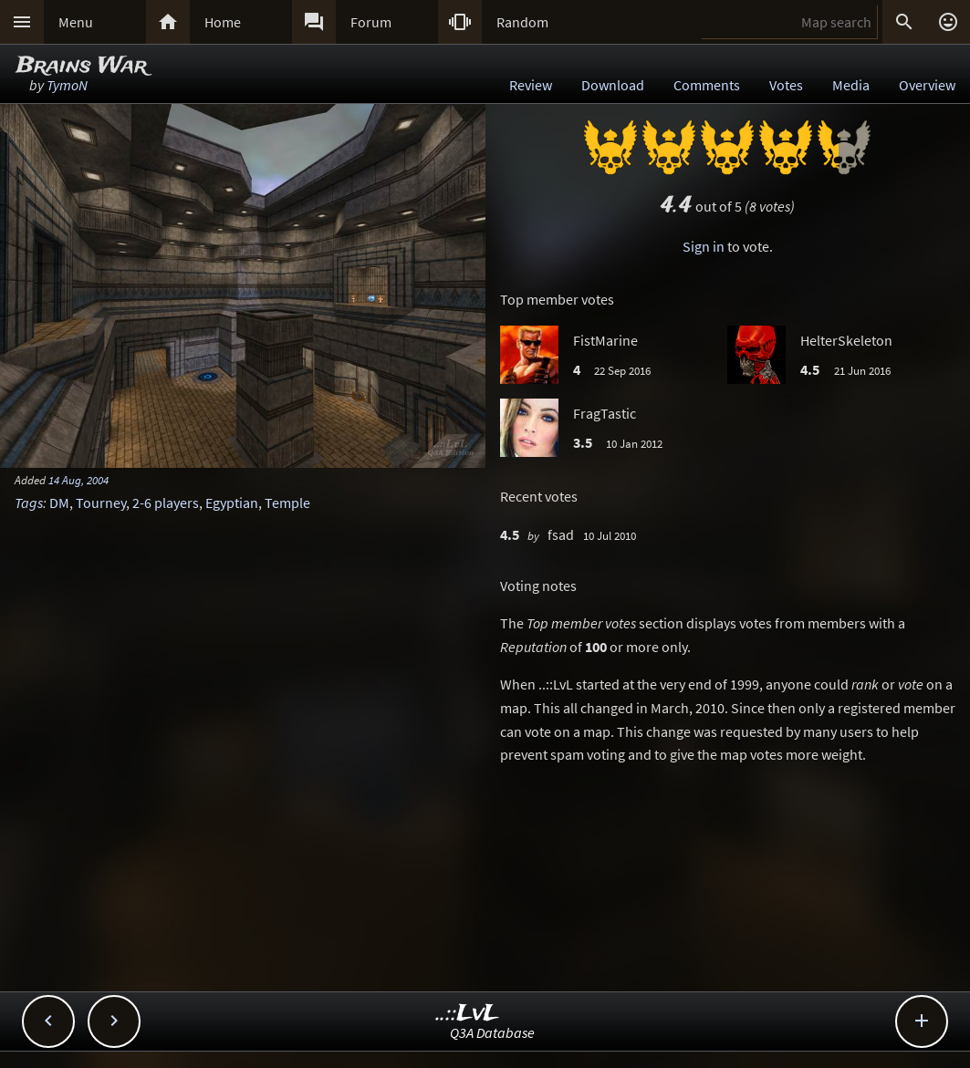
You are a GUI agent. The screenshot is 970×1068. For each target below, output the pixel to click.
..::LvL (467, 1014)
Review (530, 85)
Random (522, 22)
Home (222, 22)
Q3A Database (492, 1032)
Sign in (704, 246)
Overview (927, 85)
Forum (370, 22)
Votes (786, 85)
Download (612, 85)
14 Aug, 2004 (78, 479)
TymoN (67, 85)
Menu (75, 22)
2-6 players (165, 502)
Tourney (101, 502)
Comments (706, 85)
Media (851, 85)
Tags (29, 502)
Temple (287, 502)
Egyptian (231, 502)
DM (59, 502)
